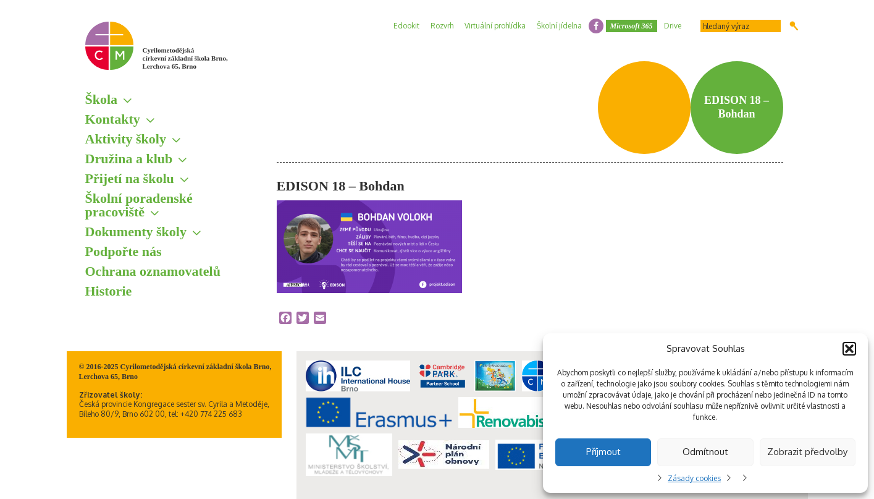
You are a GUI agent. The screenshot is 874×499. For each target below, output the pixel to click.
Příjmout (603, 452)
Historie (108, 291)
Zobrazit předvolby (807, 452)
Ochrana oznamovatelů (153, 271)
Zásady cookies (694, 478)
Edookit (406, 25)
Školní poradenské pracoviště (139, 205)
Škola (101, 99)
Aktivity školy (125, 139)
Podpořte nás (123, 251)
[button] (849, 349)
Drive (672, 25)
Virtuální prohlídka (495, 25)
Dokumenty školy (136, 231)
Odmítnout (705, 452)
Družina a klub (129, 158)
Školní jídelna (559, 25)
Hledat (794, 26)
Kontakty (112, 119)
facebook (596, 26)
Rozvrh (442, 25)
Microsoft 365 (631, 26)
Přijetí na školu (129, 178)
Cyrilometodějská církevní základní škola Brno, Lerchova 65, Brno (185, 58)
